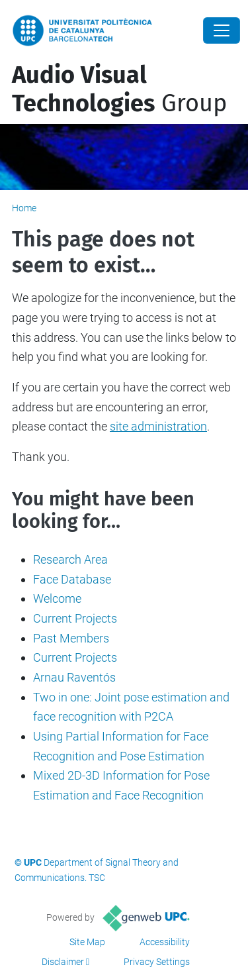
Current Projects (75, 618)
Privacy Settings (157, 961)
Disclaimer (63, 961)
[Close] (221, 30)
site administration (158, 426)
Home (24, 208)
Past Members (71, 638)
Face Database (72, 579)
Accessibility (165, 942)
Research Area (70, 559)
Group (119, 89)
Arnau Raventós (74, 677)
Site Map (87, 942)
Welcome (57, 598)
